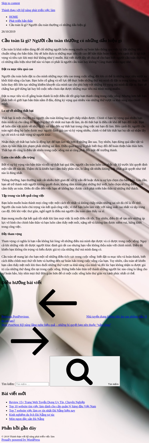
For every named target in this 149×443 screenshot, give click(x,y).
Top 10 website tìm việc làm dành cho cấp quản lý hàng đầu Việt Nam (52, 406)
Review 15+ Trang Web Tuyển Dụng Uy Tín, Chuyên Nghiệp (47, 402)
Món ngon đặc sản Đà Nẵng (26, 418)
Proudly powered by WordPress (21, 439)
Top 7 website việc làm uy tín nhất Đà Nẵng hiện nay (42, 410)
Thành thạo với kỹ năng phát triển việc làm (28, 10)
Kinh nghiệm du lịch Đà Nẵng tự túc (32, 414)
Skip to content (11, 3)
